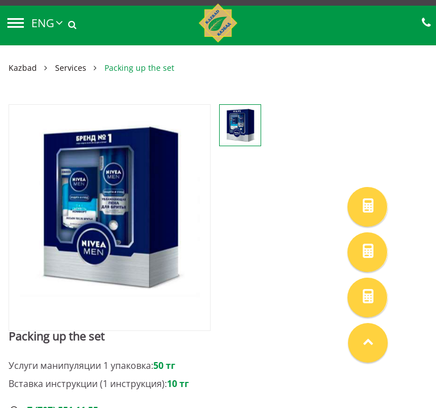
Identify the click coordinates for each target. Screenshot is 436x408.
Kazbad (23, 67)
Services (70, 67)
